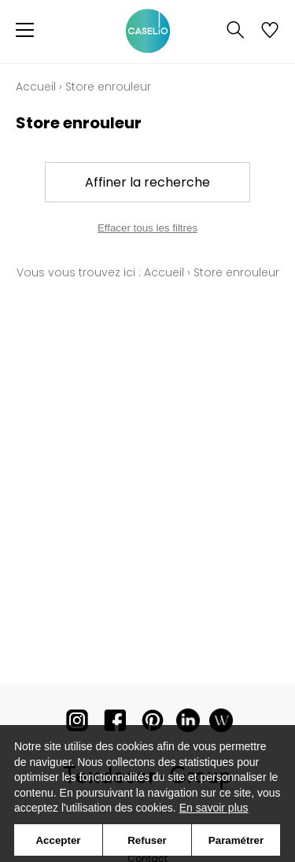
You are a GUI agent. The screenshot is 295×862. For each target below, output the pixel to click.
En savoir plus (214, 807)
